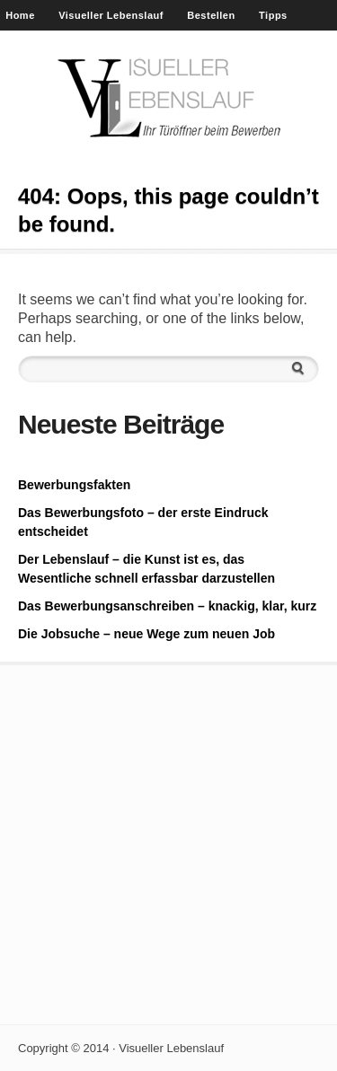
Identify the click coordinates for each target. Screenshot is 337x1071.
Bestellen (211, 15)
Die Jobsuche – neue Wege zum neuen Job (146, 634)
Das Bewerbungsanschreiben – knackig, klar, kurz (167, 606)
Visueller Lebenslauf (111, 15)
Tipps (273, 15)
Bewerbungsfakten (74, 485)
